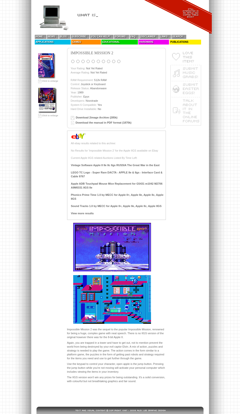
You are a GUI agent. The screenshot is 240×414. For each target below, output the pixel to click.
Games (76, 42)
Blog (63, 36)
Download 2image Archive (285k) (96, 117)
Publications (179, 42)
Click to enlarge (48, 81)
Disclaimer (147, 36)
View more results (82, 213)
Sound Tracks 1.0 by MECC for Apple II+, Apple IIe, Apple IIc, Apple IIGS (116, 206)
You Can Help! (100, 36)
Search (177, 36)
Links (164, 36)
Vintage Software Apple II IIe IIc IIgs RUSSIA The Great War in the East (115, 165)
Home (39, 36)
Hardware (146, 42)
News (51, 36)
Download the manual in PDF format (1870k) (104, 122)
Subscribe (79, 36)
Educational (111, 42)
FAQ (133, 36)
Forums (120, 36)
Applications (45, 42)
